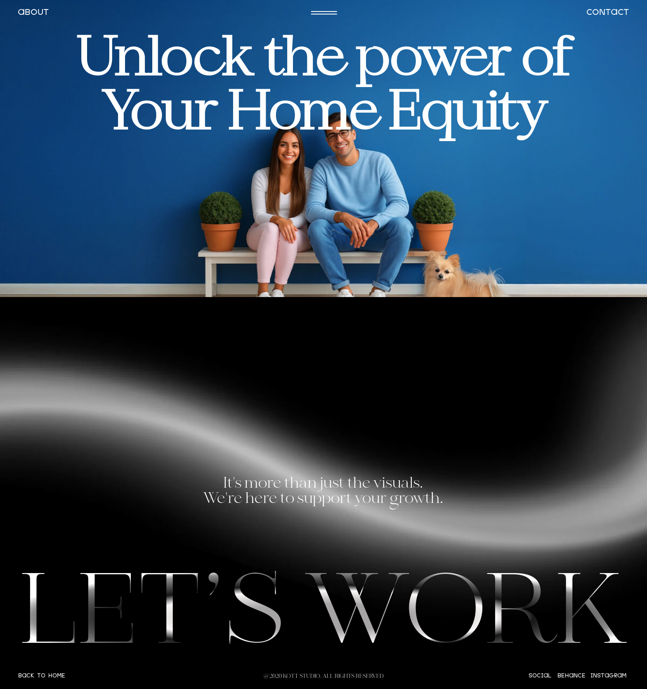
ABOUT (33, 13)
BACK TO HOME (41, 676)
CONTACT (607, 13)
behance (571, 676)
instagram (608, 676)
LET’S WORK (324, 617)
